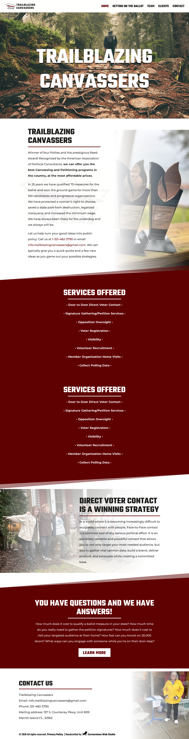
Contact (178, 7)
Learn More (94, 653)
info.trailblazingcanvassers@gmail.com (57, 245)
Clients (163, 7)
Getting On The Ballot (128, 7)
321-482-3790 (39, 706)
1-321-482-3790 (62, 239)
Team (150, 7)
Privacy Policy (55, 735)
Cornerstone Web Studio (101, 735)
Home (105, 7)
